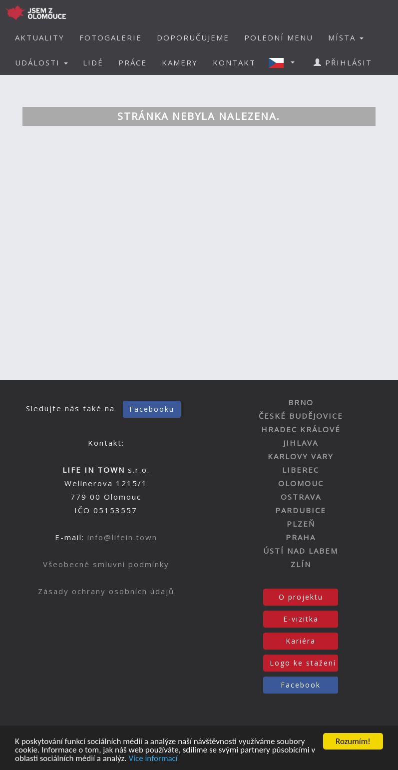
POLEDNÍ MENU (278, 37)
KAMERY (180, 62)
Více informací (152, 759)
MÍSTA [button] (346, 37)
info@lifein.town (122, 537)
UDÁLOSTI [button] (41, 62)
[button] (284, 62)
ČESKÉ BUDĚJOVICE (301, 416)
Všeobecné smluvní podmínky (106, 564)
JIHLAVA (300, 443)
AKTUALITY (39, 37)
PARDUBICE (300, 510)
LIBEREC (300, 470)
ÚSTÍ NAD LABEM (300, 551)
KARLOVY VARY (301, 456)
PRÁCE (132, 62)
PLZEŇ (301, 524)
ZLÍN (301, 564)
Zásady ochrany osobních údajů (106, 591)
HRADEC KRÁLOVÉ (301, 429)
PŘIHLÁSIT (343, 62)
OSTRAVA (301, 497)
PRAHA (301, 537)
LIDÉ (93, 62)
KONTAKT (234, 62)
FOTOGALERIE (110, 37)
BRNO (301, 402)
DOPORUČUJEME (193, 37)
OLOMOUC (301, 483)
